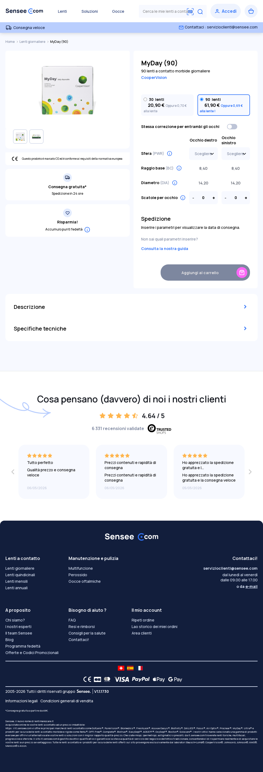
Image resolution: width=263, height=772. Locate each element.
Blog (9, 639)
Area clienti (142, 633)
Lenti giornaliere (33, 41)
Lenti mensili (16, 581)
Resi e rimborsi (82, 626)
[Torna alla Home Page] (24, 11)
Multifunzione (81, 568)
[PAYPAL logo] (139, 679)
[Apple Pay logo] (157, 679)
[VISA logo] (120, 679)
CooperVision (154, 77)
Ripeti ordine (143, 620)
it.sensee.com (196, 735)
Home (10, 41)
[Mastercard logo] (106, 679)
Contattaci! (79, 639)
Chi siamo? (15, 620)
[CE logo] (86, 679)
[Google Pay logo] (173, 679)
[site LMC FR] (139, 668)
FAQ (72, 620)
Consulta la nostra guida (164, 248)
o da (247, 586)
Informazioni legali (21, 700)
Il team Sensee (18, 633)
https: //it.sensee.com (18, 728)
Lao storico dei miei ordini (154, 626)
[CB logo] (96, 679)
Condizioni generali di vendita (66, 700)
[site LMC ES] (130, 668)
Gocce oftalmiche (85, 581)
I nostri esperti (18, 626)
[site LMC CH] (121, 668)
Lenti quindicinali (20, 574)
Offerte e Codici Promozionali (32, 652)
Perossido (78, 574)
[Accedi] (225, 11)
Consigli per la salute (87, 633)
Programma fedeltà (22, 646)
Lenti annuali (16, 587)
